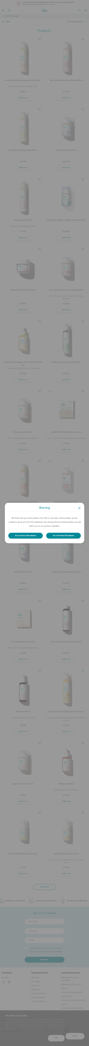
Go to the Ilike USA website (63, 536)
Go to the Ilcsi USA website (25, 536)
